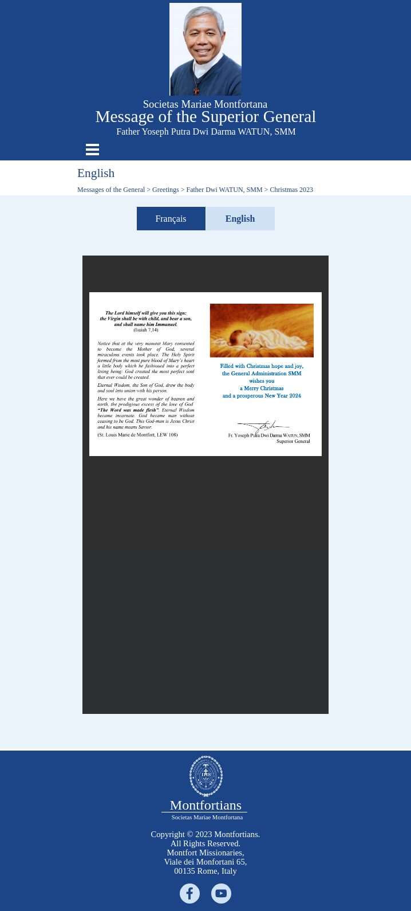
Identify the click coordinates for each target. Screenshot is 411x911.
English (240, 218)
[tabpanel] (205, 852)
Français (170, 218)
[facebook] (190, 893)
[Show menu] (92, 149)
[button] (205, 8)
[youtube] (221, 893)
